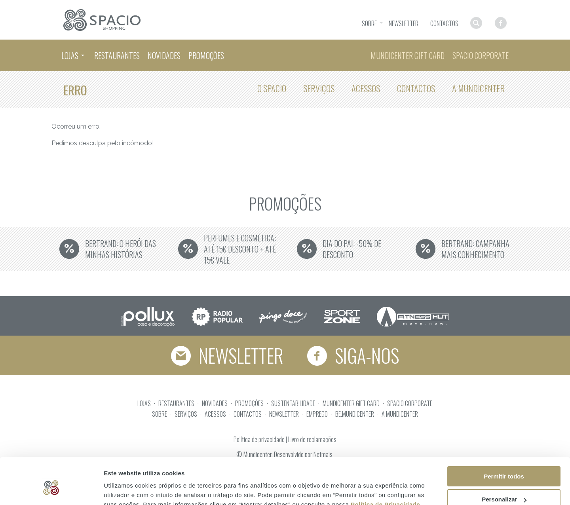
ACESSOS (215, 414)
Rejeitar (504, 485)
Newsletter (226, 355)
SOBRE (159, 414)
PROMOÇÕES (249, 403)
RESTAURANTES (176, 403)
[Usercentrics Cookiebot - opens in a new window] (51, 490)
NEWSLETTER (284, 414)
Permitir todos (504, 439)
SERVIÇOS (186, 414)
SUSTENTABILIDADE (293, 403)
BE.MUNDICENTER (354, 414)
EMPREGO (317, 414)
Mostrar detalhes (128, 489)
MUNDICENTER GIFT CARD (351, 403)
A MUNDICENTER (400, 414)
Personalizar (504, 462)
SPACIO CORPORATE (409, 403)
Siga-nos (354, 355)
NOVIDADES (215, 403)
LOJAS (144, 403)
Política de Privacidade (385, 467)
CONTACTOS (248, 414)
